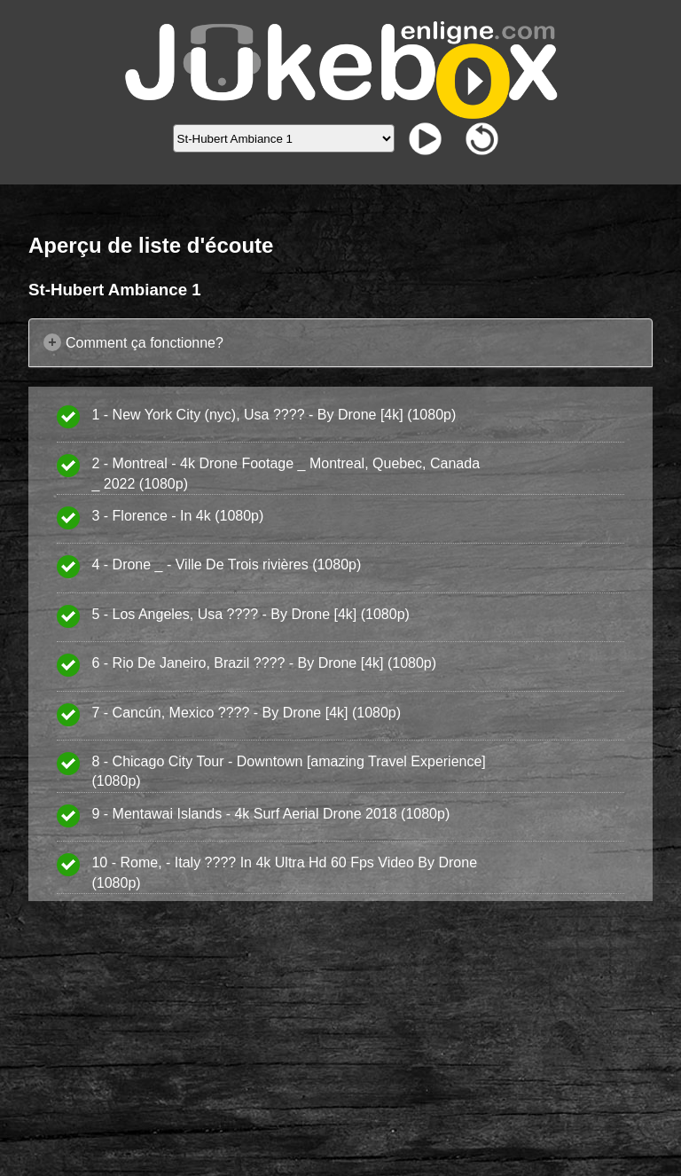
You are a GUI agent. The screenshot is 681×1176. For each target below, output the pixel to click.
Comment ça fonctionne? (144, 342)
